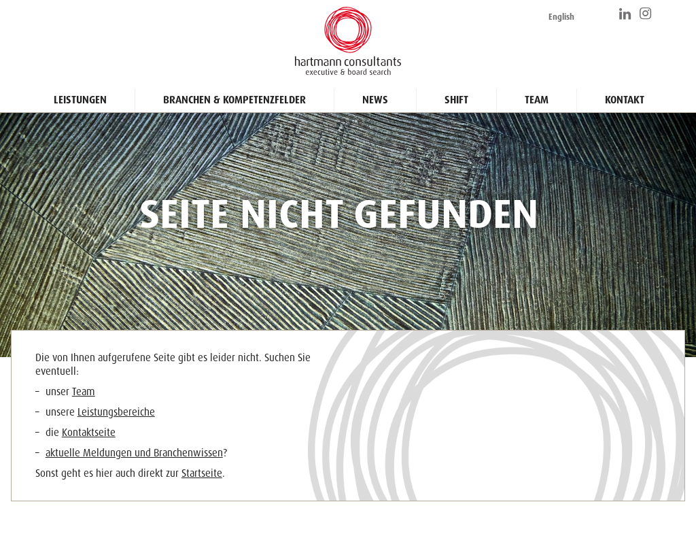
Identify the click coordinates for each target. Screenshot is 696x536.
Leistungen (80, 100)
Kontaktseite (89, 432)
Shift (456, 100)
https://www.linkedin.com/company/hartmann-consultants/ (626, 13)
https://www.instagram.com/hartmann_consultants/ (646, 13)
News (375, 100)
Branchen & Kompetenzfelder (234, 100)
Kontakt (624, 100)
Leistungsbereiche (116, 412)
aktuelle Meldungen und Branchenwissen (134, 453)
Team (537, 100)
